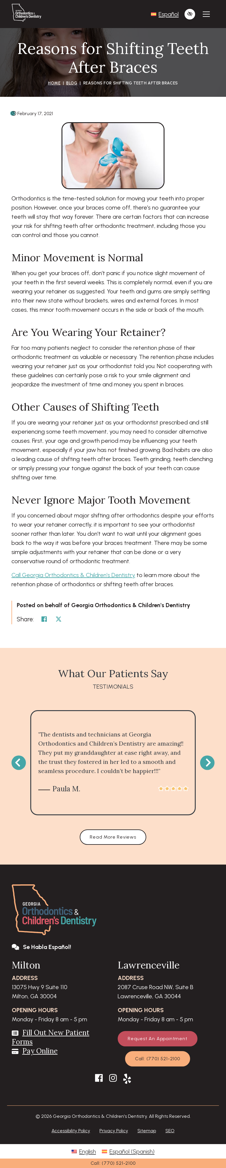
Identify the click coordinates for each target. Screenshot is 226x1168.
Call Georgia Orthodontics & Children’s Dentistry (73, 575)
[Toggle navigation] (206, 14)
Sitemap (146, 1130)
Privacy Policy (113, 1130)
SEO (170, 1130)
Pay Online (40, 1051)
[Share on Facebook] (44, 619)
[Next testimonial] (207, 763)
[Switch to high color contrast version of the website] (190, 14)
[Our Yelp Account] (127, 1080)
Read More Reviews (113, 837)
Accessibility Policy (70, 1130)
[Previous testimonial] (18, 763)
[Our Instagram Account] (113, 1080)
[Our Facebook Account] (99, 1080)
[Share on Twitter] (58, 619)
